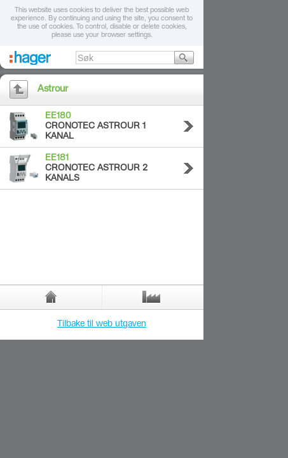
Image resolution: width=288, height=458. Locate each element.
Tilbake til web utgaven (101, 324)
